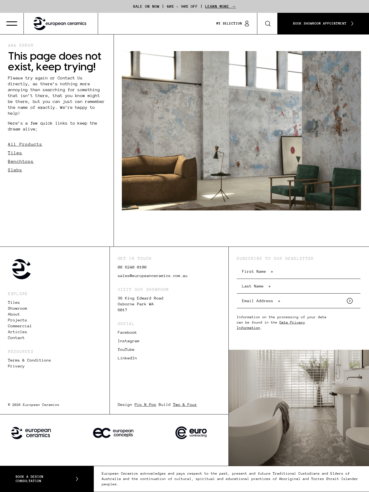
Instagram (128, 341)
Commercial (20, 326)
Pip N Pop (145, 404)
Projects (17, 320)
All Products (25, 144)
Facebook (127, 332)
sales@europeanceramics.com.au (153, 276)
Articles (17, 332)
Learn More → (220, 6)
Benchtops (21, 161)
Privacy (16, 366)
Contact (16, 338)
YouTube (126, 349)
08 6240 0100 (132, 267)
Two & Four (185, 404)
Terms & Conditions (29, 360)
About (14, 314)
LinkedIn (127, 358)
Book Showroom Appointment (323, 23)
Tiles (15, 153)
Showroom (17, 308)
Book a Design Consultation (47, 479)
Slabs (15, 170)
